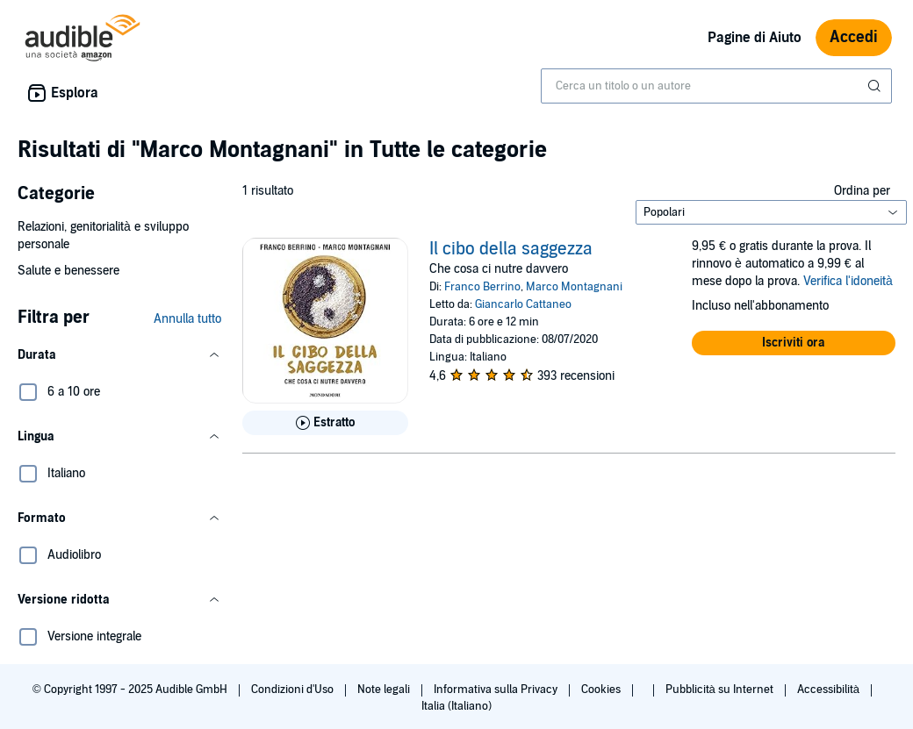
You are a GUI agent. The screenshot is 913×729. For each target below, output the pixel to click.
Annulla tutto (187, 318)
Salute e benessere (68, 270)
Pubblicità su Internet (720, 690)
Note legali (385, 690)
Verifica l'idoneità (848, 281)
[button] (119, 355)
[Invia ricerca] (876, 86)
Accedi (854, 37)
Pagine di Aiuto (755, 37)
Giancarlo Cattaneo (523, 304)
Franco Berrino (482, 287)
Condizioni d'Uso (293, 690)
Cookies (602, 690)
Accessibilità (829, 690)
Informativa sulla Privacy (497, 690)
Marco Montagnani (574, 287)
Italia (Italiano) (456, 706)
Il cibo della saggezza (511, 249)
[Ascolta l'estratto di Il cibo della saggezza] (325, 423)
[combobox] (716, 86)
